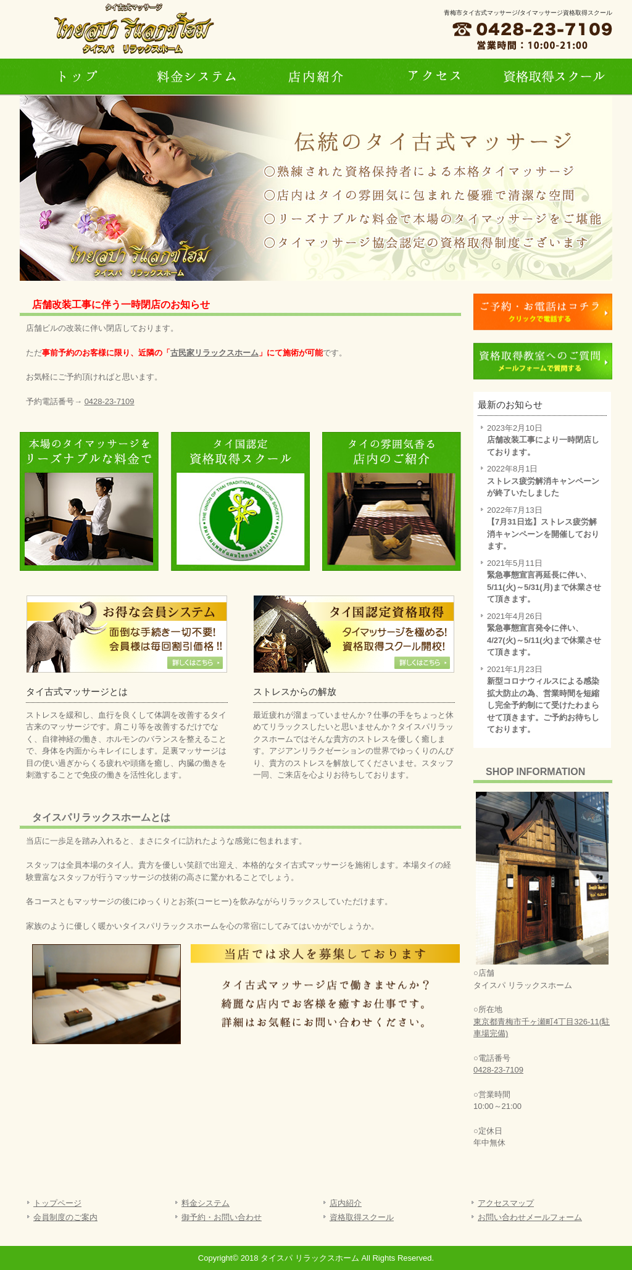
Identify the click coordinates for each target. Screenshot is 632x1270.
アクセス (434, 77)
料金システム (197, 77)
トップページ (79, 77)
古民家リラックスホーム (214, 352)
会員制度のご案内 (65, 1217)
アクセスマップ (506, 1203)
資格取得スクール (362, 1217)
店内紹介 (316, 77)
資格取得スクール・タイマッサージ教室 (553, 77)
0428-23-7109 (110, 401)
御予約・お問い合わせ (221, 1217)
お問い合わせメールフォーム (530, 1217)
